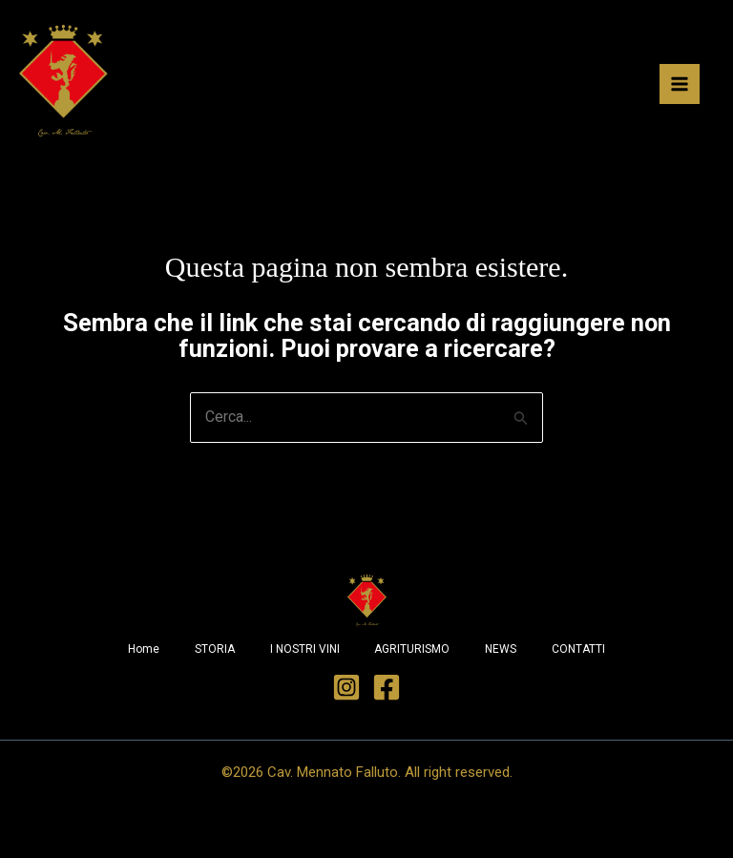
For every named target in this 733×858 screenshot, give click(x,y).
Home (136, 652)
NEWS (505, 652)
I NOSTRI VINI (303, 652)
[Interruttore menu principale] (680, 85)
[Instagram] (346, 690)
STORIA (210, 652)
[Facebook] (386, 690)
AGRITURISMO (413, 652)
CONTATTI (586, 652)
